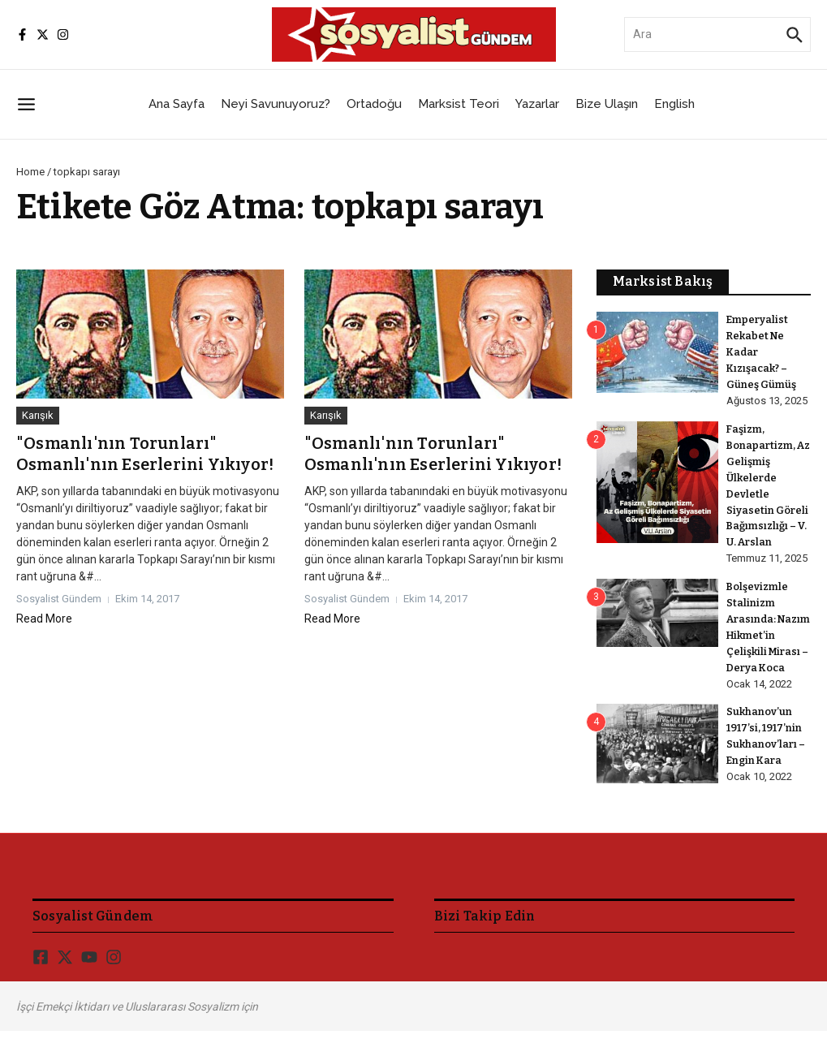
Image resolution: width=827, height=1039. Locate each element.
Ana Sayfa (177, 104)
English (674, 104)
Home (30, 172)
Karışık (38, 415)
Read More (44, 618)
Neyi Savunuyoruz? (275, 104)
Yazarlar (537, 104)
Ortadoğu (374, 104)
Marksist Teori (458, 104)
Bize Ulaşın (606, 104)
